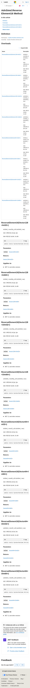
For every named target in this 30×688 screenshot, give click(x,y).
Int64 (16, 301)
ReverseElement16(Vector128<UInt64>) (12, 117)
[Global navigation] (1, 2)
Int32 (16, 252)
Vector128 (12, 252)
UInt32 (17, 351)
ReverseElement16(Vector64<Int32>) (11, 138)
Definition (5, 20)
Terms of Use (20, 683)
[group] (15, 135)
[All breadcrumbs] (2, 6)
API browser (9, 5)
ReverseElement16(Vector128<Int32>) (12, 25)
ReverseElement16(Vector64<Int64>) (11, 158)
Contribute (3, 681)
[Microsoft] (15, 2)
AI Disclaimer (4, 678)
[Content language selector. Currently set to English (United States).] (9, 671)
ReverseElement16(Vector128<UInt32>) (12, 96)
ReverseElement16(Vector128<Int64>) (12, 27)
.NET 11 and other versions (12, 267)
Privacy (10, 681)
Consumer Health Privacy (7, 683)
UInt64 (17, 401)
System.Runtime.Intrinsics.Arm (16, 37)
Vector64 (11, 451)
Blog (22, 678)
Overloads (5, 23)
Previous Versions (14, 678)
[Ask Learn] (19, 6)
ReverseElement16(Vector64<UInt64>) (11, 200)
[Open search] (23, 2)
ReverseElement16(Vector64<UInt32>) (11, 179)
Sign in (27, 2)
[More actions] (27, 6)
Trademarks (4, 685)
